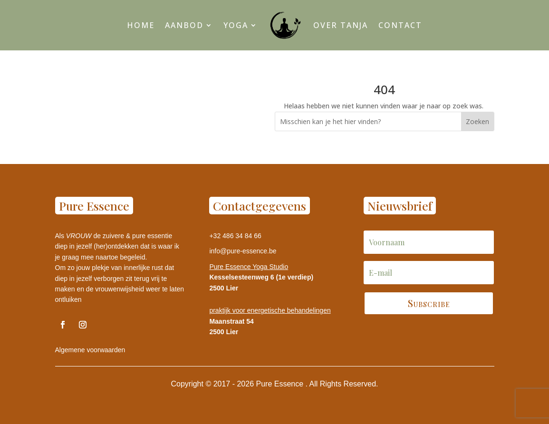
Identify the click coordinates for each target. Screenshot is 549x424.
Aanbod (184, 25)
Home (140, 25)
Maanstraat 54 (231, 321)
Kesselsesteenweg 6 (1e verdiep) (261, 277)
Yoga (235, 25)
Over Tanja (340, 25)
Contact (400, 25)
